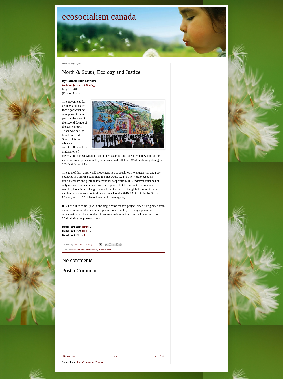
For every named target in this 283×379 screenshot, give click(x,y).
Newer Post (69, 355)
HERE (86, 226)
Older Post (158, 355)
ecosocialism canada (99, 16)
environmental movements (84, 249)
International (104, 249)
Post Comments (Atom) (90, 362)
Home (114, 355)
